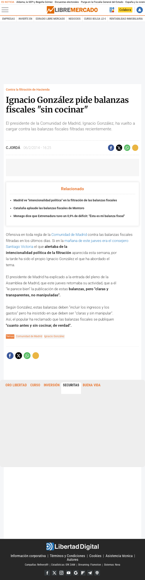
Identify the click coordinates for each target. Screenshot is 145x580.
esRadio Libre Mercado (50, 18)
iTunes (97, 573)
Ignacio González (54, 336)
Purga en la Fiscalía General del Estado (102, 2)
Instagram (61, 573)
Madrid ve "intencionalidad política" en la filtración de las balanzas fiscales (65, 200)
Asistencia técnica (119, 556)
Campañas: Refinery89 (36, 564)
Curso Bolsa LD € (95, 18)
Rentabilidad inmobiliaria (126, 18)
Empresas (8, 18)
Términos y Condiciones (67, 556)
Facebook (47, 573)
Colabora (125, 10)
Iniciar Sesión (140, 10)
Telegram (90, 573)
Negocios (75, 18)
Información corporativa (28, 556)
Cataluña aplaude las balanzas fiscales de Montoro (48, 208)
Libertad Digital (73, 546)
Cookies (95, 556)
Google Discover (76, 573)
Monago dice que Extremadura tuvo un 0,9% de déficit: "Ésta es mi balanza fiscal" (69, 216)
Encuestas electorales (67, 2)
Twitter (54, 573)
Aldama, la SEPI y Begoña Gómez (34, 2)
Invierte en (25, 18)
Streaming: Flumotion (89, 564)
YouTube (68, 573)
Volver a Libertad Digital (112, 10)
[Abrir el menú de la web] (24, 9)
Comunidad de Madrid (69, 234)
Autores (72, 559)
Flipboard (83, 573)
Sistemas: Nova (112, 564)
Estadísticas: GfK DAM (63, 564)
